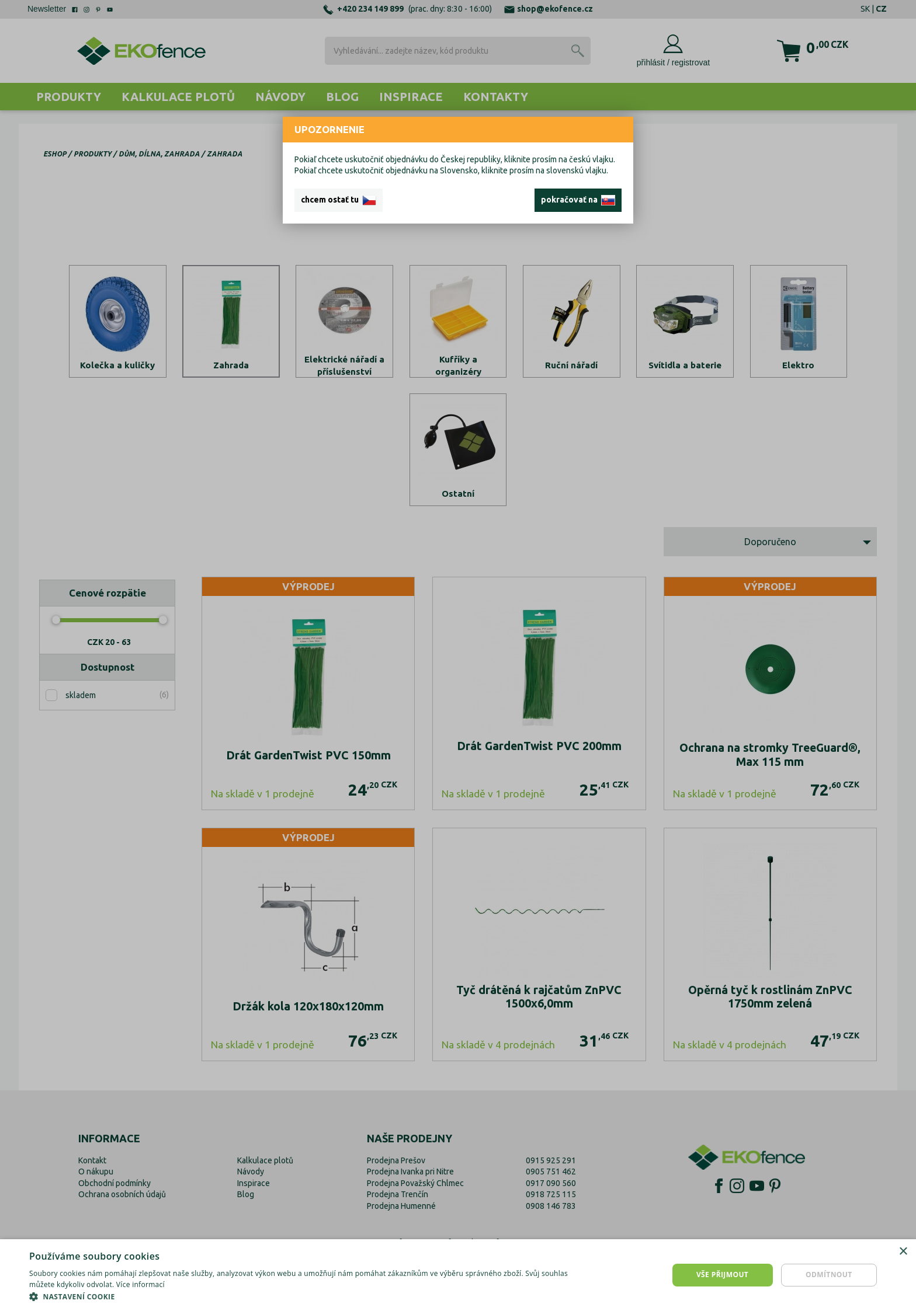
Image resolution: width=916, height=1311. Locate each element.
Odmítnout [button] (829, 1274)
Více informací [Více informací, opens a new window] (140, 1284)
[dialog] (458, 1275)
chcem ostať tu (338, 200)
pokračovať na (578, 200)
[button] (306, 1296)
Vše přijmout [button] (722, 1274)
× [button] (902, 1251)
